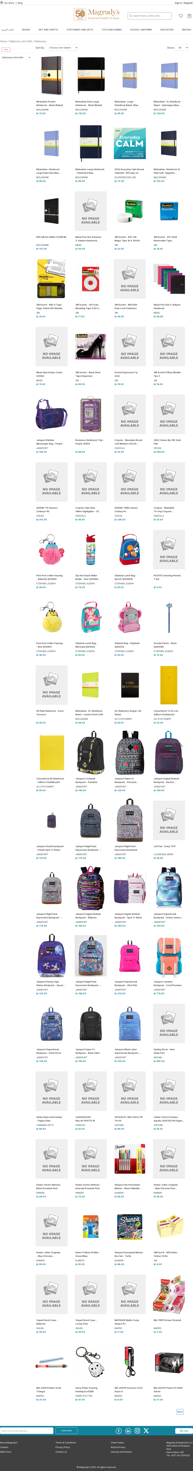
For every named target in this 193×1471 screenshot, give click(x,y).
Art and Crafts (48, 29)
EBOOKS (186, 29)
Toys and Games (112, 29)
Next (180, 1411)
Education (166, 29)
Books (26, 29)
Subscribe (66, 1430)
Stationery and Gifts (80, 29)
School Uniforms (141, 29)
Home (3, 41)
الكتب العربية (8, 29)
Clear (6, 49)
